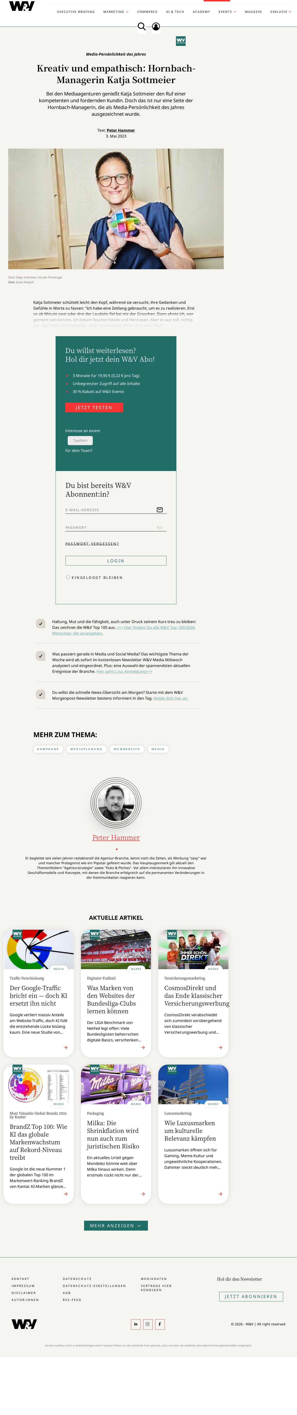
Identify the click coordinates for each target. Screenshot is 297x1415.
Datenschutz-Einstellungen (94, 1286)
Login (116, 561)
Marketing (113, 12)
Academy (201, 12)
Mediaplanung (86, 749)
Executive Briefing (76, 12)
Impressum (23, 1286)
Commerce (147, 12)
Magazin (253, 12)
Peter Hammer (121, 130)
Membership (127, 749)
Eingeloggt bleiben (97, 577)
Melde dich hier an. (170, 698)
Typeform (80, 441)
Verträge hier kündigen (156, 1288)
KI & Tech (175, 12)
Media (158, 749)
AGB (67, 1293)
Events (225, 12)
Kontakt (20, 1279)
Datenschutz (77, 1279)
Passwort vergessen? (92, 543)
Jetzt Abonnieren (251, 1296)
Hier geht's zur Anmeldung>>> (124, 671)
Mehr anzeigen (116, 1225)
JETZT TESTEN (94, 407)
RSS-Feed (72, 1300)
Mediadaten (154, 1279)
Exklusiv (278, 12)
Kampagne (48, 749)
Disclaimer (24, 1293)
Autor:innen (25, 1300)
